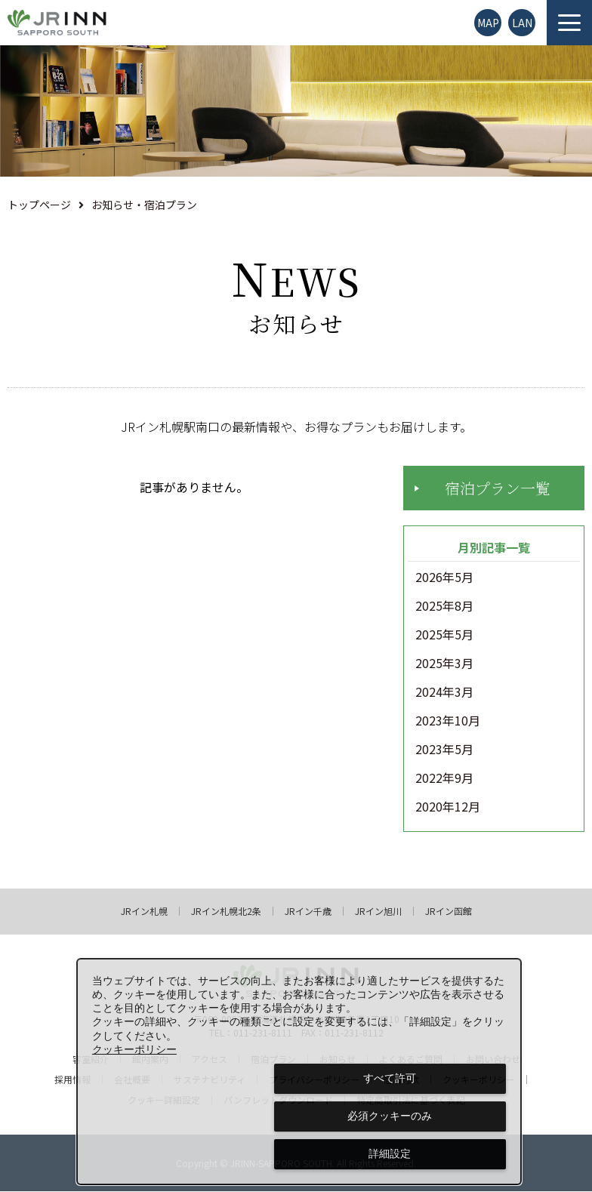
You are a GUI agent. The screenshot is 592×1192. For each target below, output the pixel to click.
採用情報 (72, 1080)
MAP (488, 22)
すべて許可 (389, 1078)
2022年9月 (444, 779)
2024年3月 (444, 693)
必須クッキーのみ (389, 1116)
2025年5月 (444, 635)
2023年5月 (444, 750)
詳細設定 (389, 1153)
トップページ (39, 204)
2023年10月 (447, 721)
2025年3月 (444, 664)
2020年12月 (447, 807)
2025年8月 (444, 607)
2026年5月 (444, 578)
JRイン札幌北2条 (226, 911)
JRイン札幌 (144, 911)
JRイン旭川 (378, 911)
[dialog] (299, 1071)
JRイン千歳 (308, 911)
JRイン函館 (448, 911)
